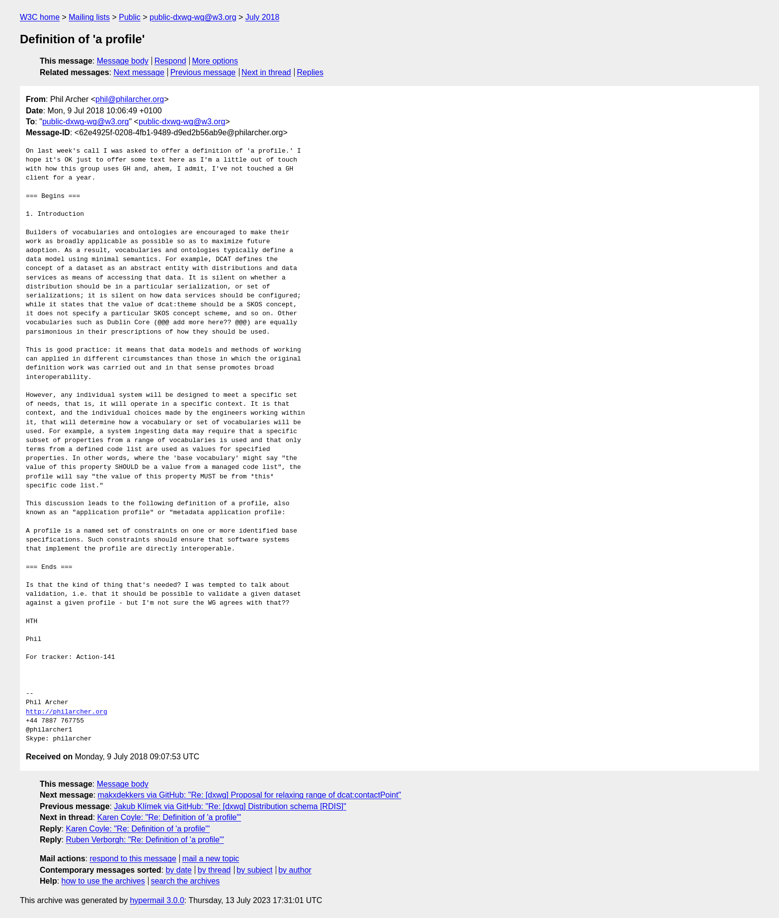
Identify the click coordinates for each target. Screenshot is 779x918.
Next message (139, 72)
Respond (170, 61)
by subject (254, 870)
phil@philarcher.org (129, 99)
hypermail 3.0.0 (157, 900)
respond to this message (132, 858)
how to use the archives (103, 881)
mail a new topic (210, 858)
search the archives (185, 881)
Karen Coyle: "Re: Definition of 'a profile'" (169, 817)
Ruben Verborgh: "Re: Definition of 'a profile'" (145, 839)
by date (178, 870)
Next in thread (266, 72)
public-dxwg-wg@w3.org (193, 17)
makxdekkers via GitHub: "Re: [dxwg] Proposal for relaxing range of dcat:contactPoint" (249, 795)
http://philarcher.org (66, 712)
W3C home (40, 17)
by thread (214, 870)
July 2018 (262, 17)
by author (295, 870)
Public (130, 17)
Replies (310, 72)
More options (215, 61)
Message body (123, 61)
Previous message (203, 72)
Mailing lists (89, 17)
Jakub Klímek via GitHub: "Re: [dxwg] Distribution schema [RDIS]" (230, 806)
